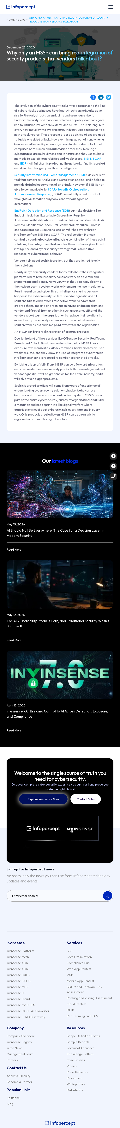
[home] (20, 7)
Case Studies (76, 1060)
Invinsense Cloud (18, 999)
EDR (23, 163)
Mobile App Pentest (80, 981)
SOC (70, 951)
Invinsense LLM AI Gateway (26, 1017)
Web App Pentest (79, 969)
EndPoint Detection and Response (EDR (41, 210)
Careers (12, 1060)
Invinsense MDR (17, 987)
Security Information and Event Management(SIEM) (49, 175)
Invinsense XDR (17, 963)
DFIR (70, 1010)
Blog (22, 19)
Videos (72, 1066)
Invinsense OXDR (19, 975)
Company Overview (20, 1036)
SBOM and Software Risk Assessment (84, 989)
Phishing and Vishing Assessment (89, 998)
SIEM (87, 158)
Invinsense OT (16, 993)
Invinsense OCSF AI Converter (28, 1011)
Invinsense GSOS (19, 981)
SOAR (97, 158)
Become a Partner (19, 1082)
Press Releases (77, 1072)
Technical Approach (80, 1048)
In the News (15, 1048)
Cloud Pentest (76, 1004)
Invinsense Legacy (19, 1042)
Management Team (20, 1054)
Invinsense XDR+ (18, 969)
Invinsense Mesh (18, 957)
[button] (110, 7)
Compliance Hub (78, 963)
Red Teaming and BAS (82, 1016)
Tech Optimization (79, 957)
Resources (74, 1078)
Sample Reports (78, 1042)
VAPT (71, 975)
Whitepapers (76, 1084)
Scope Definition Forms (83, 1036)
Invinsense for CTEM (21, 1005)
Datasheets (75, 1090)
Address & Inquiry (18, 1076)
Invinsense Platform (20, 951)
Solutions (13, 1098)
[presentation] (36, 912)
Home (11, 19)
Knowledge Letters (80, 1054)
